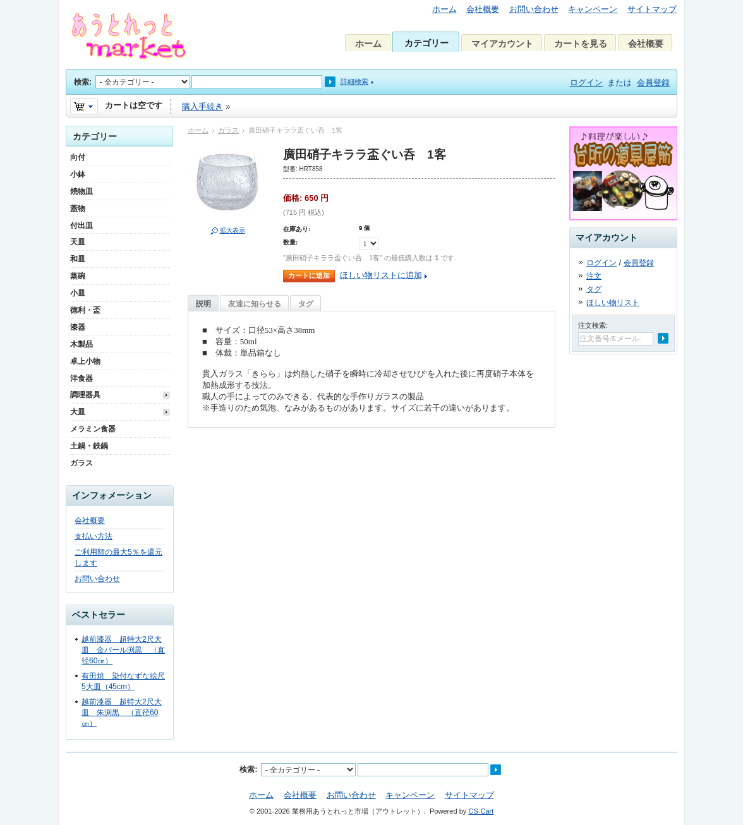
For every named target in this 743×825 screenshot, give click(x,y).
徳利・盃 (85, 310)
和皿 (77, 259)
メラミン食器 (93, 429)
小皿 (77, 293)
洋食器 (81, 378)
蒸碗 (77, 276)
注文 (593, 276)
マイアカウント (502, 44)
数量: (290, 242)
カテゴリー (426, 43)
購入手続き (202, 106)
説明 (203, 303)
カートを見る (580, 44)
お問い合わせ (534, 9)
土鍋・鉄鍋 (89, 446)
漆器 (77, 327)
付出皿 (81, 225)
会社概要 (482, 9)
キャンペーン (592, 9)
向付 (77, 157)
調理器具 (85, 394)
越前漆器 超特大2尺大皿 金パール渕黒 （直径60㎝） (123, 650)
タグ (305, 303)
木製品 (81, 344)
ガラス (228, 130)
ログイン (586, 82)
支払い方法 (93, 536)
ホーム (444, 9)
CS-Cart (480, 811)
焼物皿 (81, 191)
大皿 (77, 411)
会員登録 (653, 82)
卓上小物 (85, 361)
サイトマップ (652, 9)
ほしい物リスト (612, 302)
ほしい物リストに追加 (381, 275)
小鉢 (77, 174)
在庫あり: (296, 229)
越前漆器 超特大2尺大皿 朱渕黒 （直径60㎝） (122, 712)
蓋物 (77, 208)
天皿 (77, 242)
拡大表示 (232, 230)
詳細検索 (354, 81)
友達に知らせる (254, 303)
